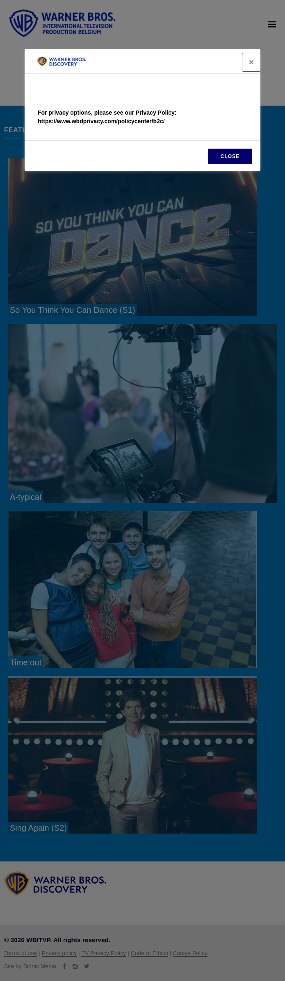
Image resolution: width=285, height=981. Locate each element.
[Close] (251, 62)
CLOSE (230, 156)
